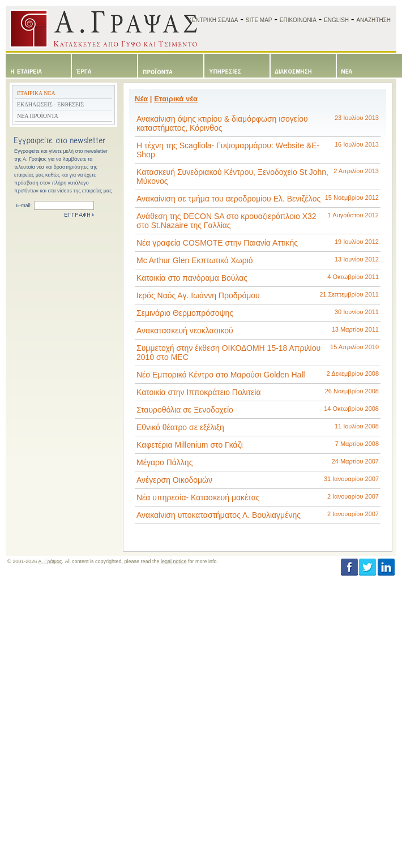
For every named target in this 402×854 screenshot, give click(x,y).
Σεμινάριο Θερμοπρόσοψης (257, 312)
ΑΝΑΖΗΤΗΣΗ (373, 20)
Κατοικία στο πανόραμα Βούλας (257, 277)
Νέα (141, 99)
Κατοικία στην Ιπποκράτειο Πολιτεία (257, 392)
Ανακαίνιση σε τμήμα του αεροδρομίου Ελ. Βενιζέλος (257, 198)
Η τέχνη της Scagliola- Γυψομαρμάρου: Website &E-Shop (257, 150)
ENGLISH (336, 20)
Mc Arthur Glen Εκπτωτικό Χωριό (257, 260)
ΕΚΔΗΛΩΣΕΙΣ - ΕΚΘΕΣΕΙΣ (50, 104)
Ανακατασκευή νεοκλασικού (257, 330)
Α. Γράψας (50, 561)
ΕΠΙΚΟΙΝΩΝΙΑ (298, 20)
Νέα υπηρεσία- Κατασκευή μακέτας (257, 497)
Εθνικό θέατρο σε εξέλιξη (257, 427)
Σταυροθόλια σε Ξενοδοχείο (257, 409)
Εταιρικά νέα (176, 99)
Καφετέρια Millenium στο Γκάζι (257, 444)
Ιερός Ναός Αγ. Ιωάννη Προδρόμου (257, 295)
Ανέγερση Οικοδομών (257, 479)
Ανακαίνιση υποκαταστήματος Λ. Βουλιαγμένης (257, 515)
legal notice (174, 561)
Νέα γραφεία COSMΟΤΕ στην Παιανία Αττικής (257, 242)
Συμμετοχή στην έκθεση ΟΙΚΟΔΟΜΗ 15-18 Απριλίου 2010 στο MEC (257, 353)
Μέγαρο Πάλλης (257, 462)
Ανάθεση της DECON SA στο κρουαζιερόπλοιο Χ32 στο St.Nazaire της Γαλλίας (257, 221)
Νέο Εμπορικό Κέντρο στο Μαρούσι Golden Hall (257, 374)
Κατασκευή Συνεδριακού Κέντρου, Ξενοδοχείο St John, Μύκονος (257, 177)
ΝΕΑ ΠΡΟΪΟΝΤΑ (37, 116)
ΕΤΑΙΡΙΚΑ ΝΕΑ (36, 93)
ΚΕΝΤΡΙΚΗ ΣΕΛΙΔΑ (213, 20)
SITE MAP (259, 20)
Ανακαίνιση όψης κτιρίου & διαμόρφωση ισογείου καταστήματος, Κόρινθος (257, 123)
